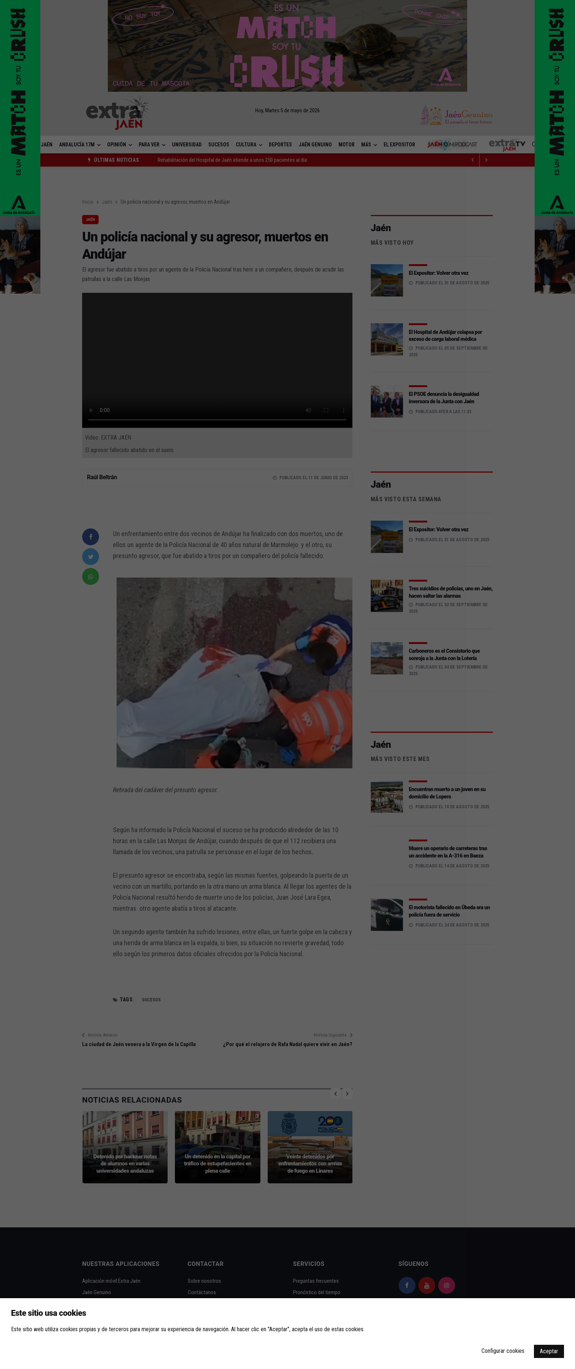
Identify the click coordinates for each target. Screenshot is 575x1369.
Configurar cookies (502, 1350)
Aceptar (549, 1351)
